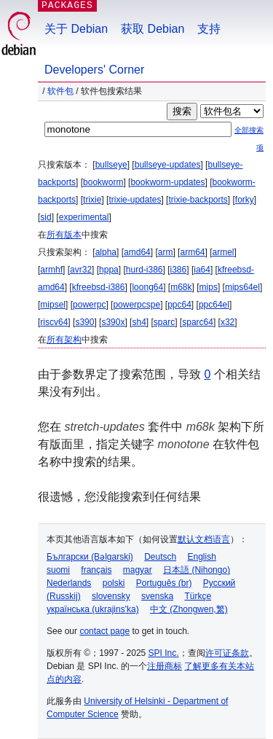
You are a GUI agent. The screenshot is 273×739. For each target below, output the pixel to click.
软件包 (60, 91)
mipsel (53, 305)
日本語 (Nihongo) (196, 570)
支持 (209, 29)
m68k (180, 287)
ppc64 (179, 305)
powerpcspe (136, 305)
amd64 (137, 252)
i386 (178, 270)
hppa (109, 270)
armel (223, 252)
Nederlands (69, 583)
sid (45, 217)
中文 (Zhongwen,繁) (189, 609)
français (96, 570)
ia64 (202, 270)
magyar (137, 570)
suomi (58, 570)
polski (114, 583)
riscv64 (54, 322)
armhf (51, 270)
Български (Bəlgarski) (90, 557)
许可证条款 (227, 653)
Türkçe (197, 596)
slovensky (111, 596)
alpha (105, 252)
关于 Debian (76, 29)
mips (208, 287)
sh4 (139, 322)
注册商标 (164, 666)
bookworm (103, 182)
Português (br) (164, 583)
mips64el (242, 287)
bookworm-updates (167, 182)
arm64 (192, 252)
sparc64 (197, 322)
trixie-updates (134, 200)
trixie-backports (197, 200)
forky (244, 200)
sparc (164, 322)
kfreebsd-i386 (98, 287)
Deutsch (160, 557)
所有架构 (64, 340)
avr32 (81, 270)
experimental (84, 217)
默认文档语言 (204, 539)
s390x (112, 322)
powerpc (89, 305)
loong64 (147, 287)
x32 (227, 322)
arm (165, 252)
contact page (104, 631)
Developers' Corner (94, 69)
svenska (157, 596)
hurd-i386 (144, 270)
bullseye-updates (168, 165)
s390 (84, 322)
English (202, 557)
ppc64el (214, 305)
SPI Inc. (164, 653)
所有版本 (64, 235)
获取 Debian (152, 29)
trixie (92, 200)
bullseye (111, 165)
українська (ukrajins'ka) (93, 609)
